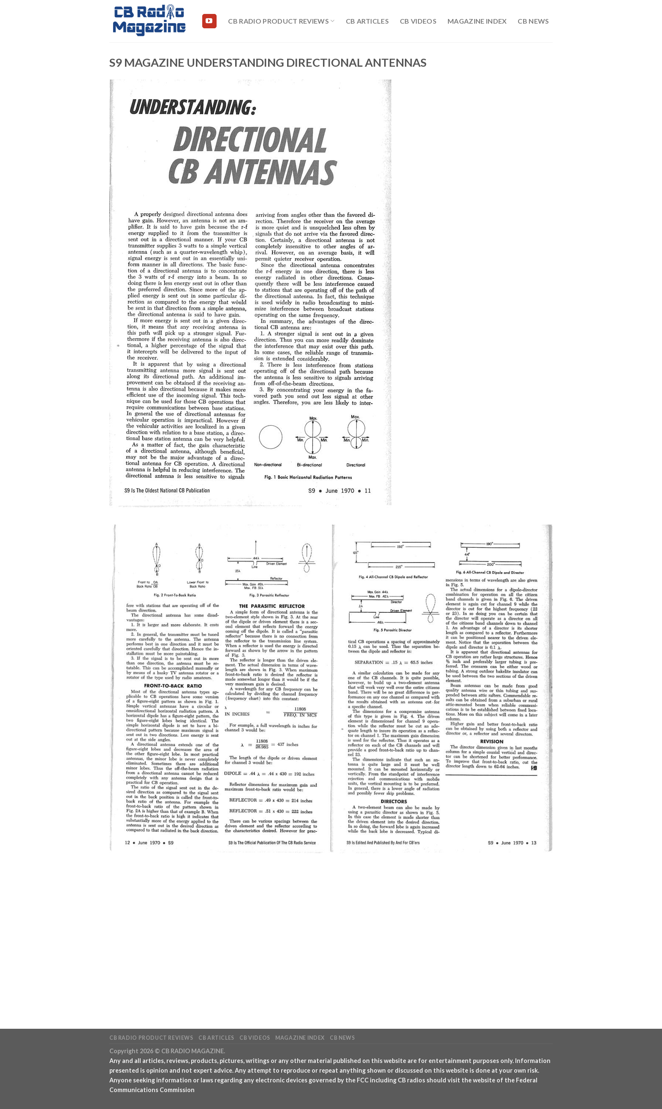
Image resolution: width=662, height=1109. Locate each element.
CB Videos (418, 21)
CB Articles (367, 21)
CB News (533, 21)
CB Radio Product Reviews (281, 21)
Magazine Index (477, 21)
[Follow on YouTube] (209, 21)
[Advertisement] (331, 935)
